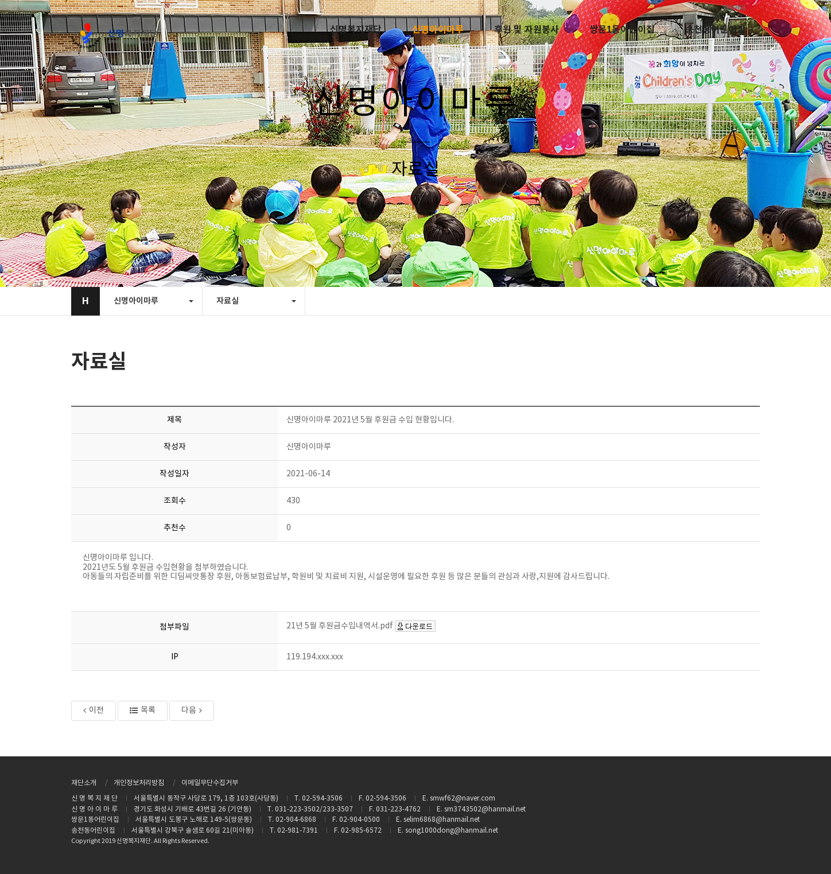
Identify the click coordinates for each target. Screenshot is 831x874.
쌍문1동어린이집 (622, 30)
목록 (143, 710)
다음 (191, 710)
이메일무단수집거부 (209, 783)
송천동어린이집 (715, 30)
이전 (93, 710)
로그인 (700, 7)
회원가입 (734, 7)
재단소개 (83, 783)
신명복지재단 (356, 30)
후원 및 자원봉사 (526, 30)
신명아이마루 (438, 30)
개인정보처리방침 (139, 783)
